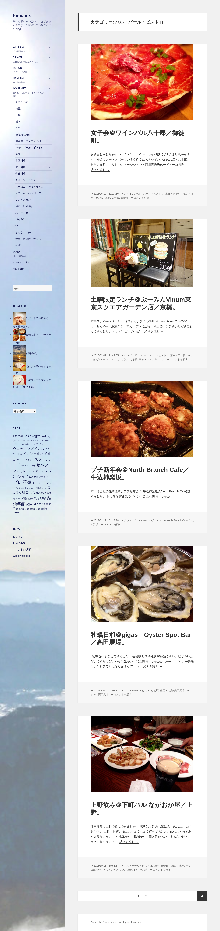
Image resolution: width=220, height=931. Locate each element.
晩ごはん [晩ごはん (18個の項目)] (28, 492)
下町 (135, 869)
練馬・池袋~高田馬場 (172, 690)
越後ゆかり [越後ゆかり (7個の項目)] (32, 508)
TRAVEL (29, 59)
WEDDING (29, 49)
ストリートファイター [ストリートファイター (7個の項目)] (23, 460)
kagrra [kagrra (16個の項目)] (36, 436)
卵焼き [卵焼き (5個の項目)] (21, 488)
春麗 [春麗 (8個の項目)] (44, 488)
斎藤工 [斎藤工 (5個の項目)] (39, 488)
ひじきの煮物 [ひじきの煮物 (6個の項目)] (23, 444)
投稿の (19, 543)
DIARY (29, 254)
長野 (18, 128)
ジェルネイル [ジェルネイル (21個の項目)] (40, 454)
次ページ (202, 896)
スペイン (129, 193)
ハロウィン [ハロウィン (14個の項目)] (40, 471)
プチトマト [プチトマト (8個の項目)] (44, 476)
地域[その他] (22, 134)
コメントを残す (142, 197)
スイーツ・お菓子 (25, 180)
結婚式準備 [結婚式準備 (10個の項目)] (40, 498)
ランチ (127, 359)
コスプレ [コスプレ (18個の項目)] (22, 453)
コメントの (22, 549)
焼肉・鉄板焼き (24, 206)
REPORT (29, 70)
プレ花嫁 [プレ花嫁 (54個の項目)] (22, 482)
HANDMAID (29, 80)
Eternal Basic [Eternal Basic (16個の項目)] (22, 436)
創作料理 (20, 173)
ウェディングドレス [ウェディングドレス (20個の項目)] (28, 448)
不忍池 (143, 869)
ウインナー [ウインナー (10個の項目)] (42, 444)
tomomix (22, 15)
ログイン (18, 536)
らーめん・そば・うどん (29, 186)
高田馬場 (103, 694)
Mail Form (18, 268)
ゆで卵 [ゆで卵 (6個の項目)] (32, 444)
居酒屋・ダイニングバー (29, 141)
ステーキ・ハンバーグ (28, 193)
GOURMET (29, 92)
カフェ (19, 154)
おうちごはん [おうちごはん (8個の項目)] (19, 440)
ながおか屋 (112, 869)
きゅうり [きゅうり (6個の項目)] (37, 440)
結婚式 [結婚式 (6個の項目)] (30, 498)
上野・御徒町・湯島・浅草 (169, 865)
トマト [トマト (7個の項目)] (29, 471)
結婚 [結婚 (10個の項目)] (24, 498)
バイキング (21, 219)
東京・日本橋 (177, 355)
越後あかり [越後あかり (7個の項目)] (21, 508)
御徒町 (124, 197)
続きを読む (100, 169)
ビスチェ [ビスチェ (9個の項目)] (33, 476)
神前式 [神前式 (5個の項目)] (18, 499)
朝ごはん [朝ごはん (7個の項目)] (40, 493)
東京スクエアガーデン (151, 359)
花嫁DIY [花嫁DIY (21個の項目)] (32, 504)
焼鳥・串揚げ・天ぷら (28, 239)
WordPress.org (21, 556)
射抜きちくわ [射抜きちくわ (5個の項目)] (30, 488)
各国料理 (20, 160)
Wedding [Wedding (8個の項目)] (45, 436)
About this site (21, 262)
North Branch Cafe (177, 520)
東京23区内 (21, 102)
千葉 (18, 115)
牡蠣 (18, 245)
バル (101, 197)
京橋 (135, 359)
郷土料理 (20, 167)
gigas (94, 694)
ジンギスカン (23, 199)
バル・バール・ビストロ (29, 147)
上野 (107, 197)
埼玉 (18, 108)
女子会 (115, 197)
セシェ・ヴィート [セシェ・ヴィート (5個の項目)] (28, 466)
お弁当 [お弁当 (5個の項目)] (29, 440)
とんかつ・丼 (23, 232)
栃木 (18, 121)
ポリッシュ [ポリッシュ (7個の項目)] (37, 483)
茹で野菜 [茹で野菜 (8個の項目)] (43, 504)
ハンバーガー (23, 212)
